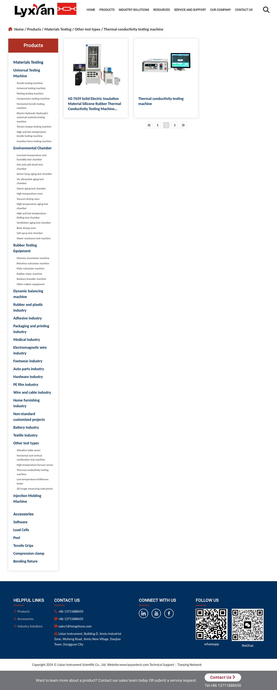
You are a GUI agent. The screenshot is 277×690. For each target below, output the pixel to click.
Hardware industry (28, 376)
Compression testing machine (33, 98)
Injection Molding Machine (27, 498)
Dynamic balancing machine (28, 294)
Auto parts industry (28, 369)
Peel (16, 537)
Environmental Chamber (32, 148)
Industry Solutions (134, 9)
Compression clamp (28, 553)
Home (91, 9)
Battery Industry (26, 427)
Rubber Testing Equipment (25, 248)
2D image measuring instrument (35, 488)
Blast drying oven (26, 228)
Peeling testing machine (30, 93)
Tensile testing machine (30, 83)
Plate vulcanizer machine (31, 268)
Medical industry (26, 339)
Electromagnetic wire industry (30, 350)
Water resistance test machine (34, 238)
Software (20, 522)
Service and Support (190, 9)
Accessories (23, 513)
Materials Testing (57, 29)
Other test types (87, 29)
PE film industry (25, 384)
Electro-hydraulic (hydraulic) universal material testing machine (32, 117)
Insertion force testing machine (34, 141)
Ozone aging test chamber (31, 188)
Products (106, 9)
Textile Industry (25, 435)
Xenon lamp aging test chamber (34, 173)
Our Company (220, 9)
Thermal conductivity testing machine (133, 29)
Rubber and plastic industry (28, 307)
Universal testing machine (31, 88)
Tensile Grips (23, 545)
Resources (161, 9)
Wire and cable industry (32, 392)
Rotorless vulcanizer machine (33, 263)
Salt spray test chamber (30, 233)
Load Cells (21, 530)
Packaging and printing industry (31, 329)
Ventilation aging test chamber (34, 222)
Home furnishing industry (26, 403)
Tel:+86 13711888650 (223, 685)
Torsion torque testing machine (34, 126)
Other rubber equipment (31, 284)
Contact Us (243, 9)
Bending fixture (25, 561)
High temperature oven (30, 193)
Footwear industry (27, 361)
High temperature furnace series (35, 464)
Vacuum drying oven (28, 198)
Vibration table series (29, 450)
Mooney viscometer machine (33, 258)
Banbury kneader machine (31, 278)
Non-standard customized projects (29, 416)
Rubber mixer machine (29, 273)
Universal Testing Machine (26, 73)
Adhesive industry (27, 318)
